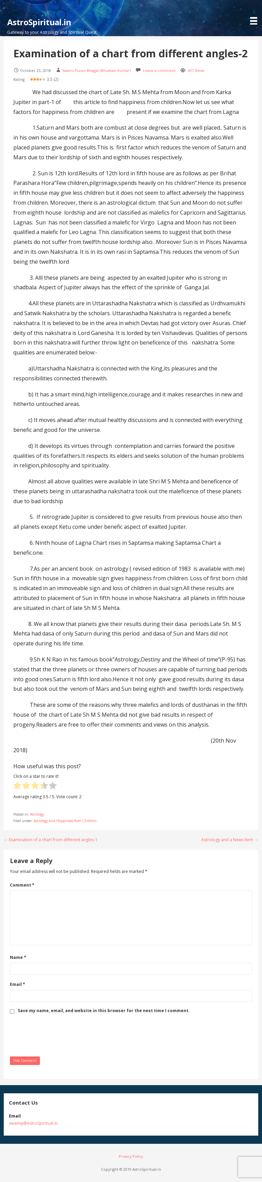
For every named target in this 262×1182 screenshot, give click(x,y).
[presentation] (62, 1034)
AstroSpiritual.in (39, 22)
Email (17, 984)
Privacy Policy (131, 1156)
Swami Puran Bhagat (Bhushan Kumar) (96, 70)
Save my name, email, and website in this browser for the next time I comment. (104, 1010)
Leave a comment (159, 70)
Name (18, 957)
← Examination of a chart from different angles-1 (51, 840)
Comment (22, 885)
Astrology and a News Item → (229, 840)
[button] (255, 13)
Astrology (37, 814)
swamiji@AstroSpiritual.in (33, 1123)
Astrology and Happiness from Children (65, 820)
